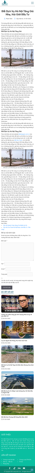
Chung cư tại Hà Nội (8, 459)
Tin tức (21, 461)
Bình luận (4, 241)
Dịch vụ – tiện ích (7, 461)
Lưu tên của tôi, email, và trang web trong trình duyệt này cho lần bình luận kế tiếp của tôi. (17, 281)
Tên (2, 264)
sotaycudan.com (17, 471)
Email (3, 269)
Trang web (4, 274)
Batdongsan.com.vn (24, 134)
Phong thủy (6, 463)
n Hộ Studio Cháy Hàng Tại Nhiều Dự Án (16, 225)
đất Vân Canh (18, 140)
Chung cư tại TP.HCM (25, 459)
